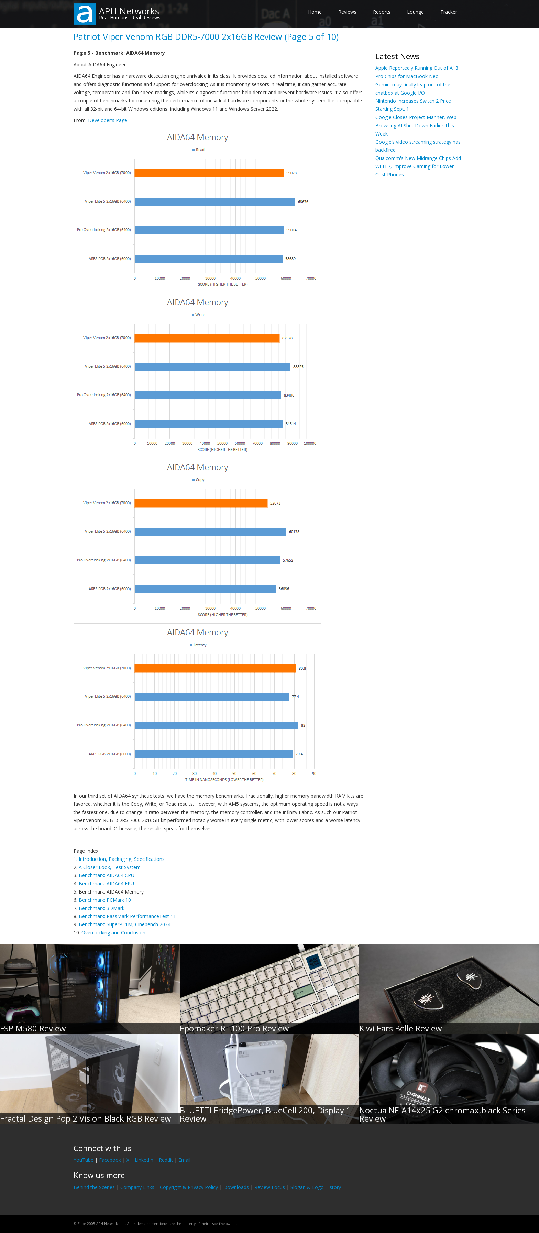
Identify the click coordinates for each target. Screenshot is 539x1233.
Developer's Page (107, 120)
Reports (381, 12)
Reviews (347, 12)
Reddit (166, 1160)
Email (184, 1160)
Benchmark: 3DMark (101, 908)
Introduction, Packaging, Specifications (122, 859)
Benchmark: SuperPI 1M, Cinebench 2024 (124, 924)
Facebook (110, 1160)
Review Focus (269, 1187)
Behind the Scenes (94, 1187)
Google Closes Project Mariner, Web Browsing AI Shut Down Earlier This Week (415, 125)
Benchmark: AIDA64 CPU (106, 875)
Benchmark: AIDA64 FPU (106, 883)
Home (315, 12)
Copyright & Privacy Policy (189, 1187)
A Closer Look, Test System (110, 867)
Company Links (137, 1187)
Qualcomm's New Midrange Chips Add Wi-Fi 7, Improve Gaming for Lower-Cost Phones (418, 166)
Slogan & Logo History (315, 1187)
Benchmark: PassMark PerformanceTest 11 (127, 916)
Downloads (236, 1187)
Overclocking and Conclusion (113, 932)
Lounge (415, 12)
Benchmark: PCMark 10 (105, 900)
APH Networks (129, 11)
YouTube (84, 1160)
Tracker (448, 12)
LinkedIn (144, 1160)
